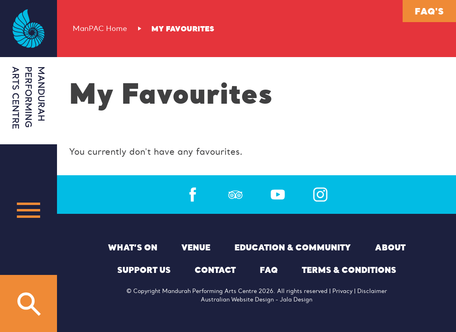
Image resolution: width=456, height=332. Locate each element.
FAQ (269, 269)
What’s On (132, 247)
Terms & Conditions (349, 269)
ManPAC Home (100, 28)
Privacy (342, 291)
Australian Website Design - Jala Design (256, 299)
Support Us (144, 269)
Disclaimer (372, 291)
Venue (195, 247)
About (390, 247)
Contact (215, 269)
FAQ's (429, 11)
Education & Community (292, 247)
